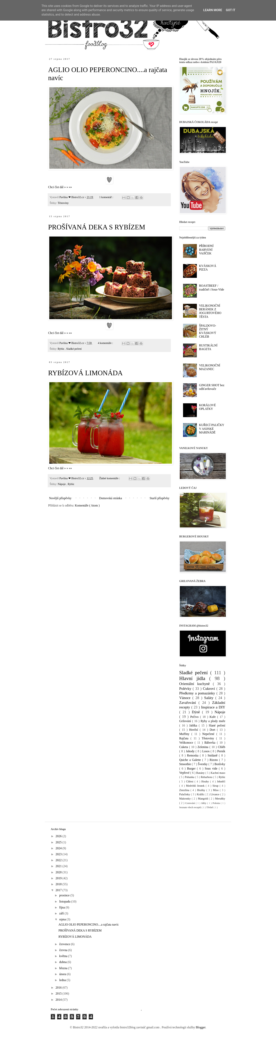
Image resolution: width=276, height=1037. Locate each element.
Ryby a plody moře (213, 721)
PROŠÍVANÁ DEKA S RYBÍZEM (96, 227)
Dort (213, 729)
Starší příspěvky (159, 498)
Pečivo (195, 716)
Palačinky (185, 794)
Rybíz (61, 348)
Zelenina (203, 747)
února (63, 974)
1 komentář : (106, 197)
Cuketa (184, 747)
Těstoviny (63, 202)
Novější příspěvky (60, 498)
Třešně (210, 807)
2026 (59, 836)
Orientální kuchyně (196, 684)
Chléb (221, 747)
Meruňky (220, 798)
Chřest (190, 781)
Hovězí (194, 729)
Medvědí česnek (196, 785)
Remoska (193, 755)
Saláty (209, 698)
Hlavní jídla (194, 678)
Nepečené (209, 734)
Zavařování (188, 703)
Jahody (191, 751)
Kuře (213, 716)
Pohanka (190, 777)
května (63, 956)
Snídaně (213, 755)
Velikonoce (187, 742)
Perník (221, 751)
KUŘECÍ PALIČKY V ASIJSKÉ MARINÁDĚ (211, 428)
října (62, 907)
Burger (192, 768)
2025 (59, 842)
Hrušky (201, 790)
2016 (59, 987)
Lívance (215, 794)
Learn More (212, 10)
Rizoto (214, 759)
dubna (63, 962)
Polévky (186, 689)
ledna (63, 980)
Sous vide (212, 768)
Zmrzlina (185, 790)
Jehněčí (221, 781)
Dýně (197, 712)
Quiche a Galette (190, 759)
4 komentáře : (106, 343)
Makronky (185, 798)
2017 (59, 890)
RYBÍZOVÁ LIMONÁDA (85, 373)
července (65, 944)
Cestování (190, 803)
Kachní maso (218, 772)
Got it (230, 10)
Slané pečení (217, 725)
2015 (59, 993)
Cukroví (209, 689)
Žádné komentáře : (110, 478)
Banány (200, 772)
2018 (59, 884)
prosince (64, 895)
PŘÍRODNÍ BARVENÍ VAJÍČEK (206, 249)
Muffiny (185, 734)
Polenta (217, 803)
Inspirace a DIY (213, 707)
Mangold (203, 798)
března (63, 968)
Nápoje (62, 484)
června (63, 950)
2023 (59, 854)
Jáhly (204, 803)
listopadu (65, 901)
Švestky (203, 764)
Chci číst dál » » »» (60, 187)
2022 (59, 860)
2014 (59, 999)
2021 (59, 866)
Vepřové (184, 772)
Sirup (215, 785)
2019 (59, 878)
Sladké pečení (74, 348)
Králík (201, 794)
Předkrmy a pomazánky (197, 693)
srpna (63, 919)
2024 (59, 848)
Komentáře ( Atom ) (87, 505)
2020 (59, 872)
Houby (205, 781)
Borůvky (219, 764)
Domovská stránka (110, 498)
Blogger (200, 1027)
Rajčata (185, 738)
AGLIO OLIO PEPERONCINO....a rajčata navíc (88, 924)
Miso (216, 790)
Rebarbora (207, 777)
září (62, 913)
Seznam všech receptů (190, 807)
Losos (206, 751)
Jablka (194, 725)
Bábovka (210, 742)
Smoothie (185, 764)
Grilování (185, 721)
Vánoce (185, 698)
